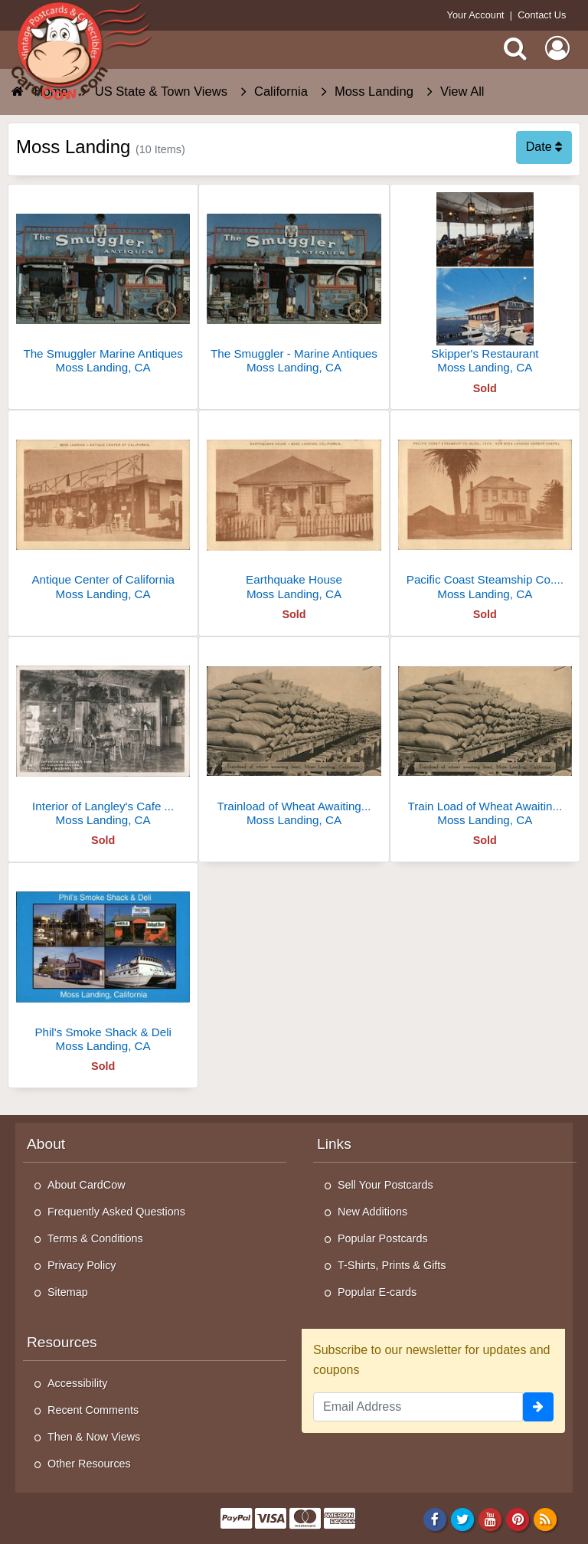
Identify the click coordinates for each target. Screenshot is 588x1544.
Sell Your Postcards (385, 1185)
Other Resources (89, 1463)
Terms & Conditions (95, 1238)
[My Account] (557, 48)
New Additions (372, 1211)
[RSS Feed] (545, 1519)
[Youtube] (490, 1519)
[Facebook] (434, 1519)
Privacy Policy (81, 1265)
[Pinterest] (518, 1519)
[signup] (538, 1406)
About (46, 1144)
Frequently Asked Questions (116, 1211)
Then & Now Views (93, 1437)
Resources (62, 1342)
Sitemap (67, 1292)
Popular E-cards (377, 1292)
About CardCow (86, 1185)
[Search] (515, 48)
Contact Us (542, 15)
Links (334, 1144)
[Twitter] (462, 1519)
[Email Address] (418, 1406)
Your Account (476, 15)
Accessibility (77, 1383)
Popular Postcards (383, 1238)
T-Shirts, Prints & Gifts (392, 1265)
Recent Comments (93, 1410)
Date (544, 146)
